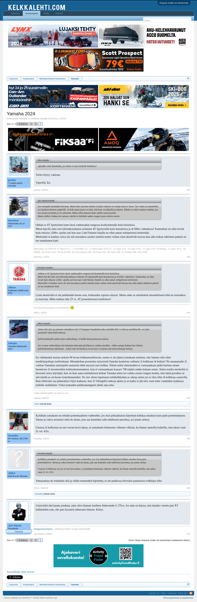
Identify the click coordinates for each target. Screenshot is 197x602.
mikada (12, 343)
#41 (188, 190)
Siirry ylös (183, 593)
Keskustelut (32, 13)
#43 (188, 313)
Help (163, 593)
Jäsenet (59, 13)
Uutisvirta (15, 13)
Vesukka (13, 435)
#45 (188, 438)
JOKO (11, 473)
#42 (188, 257)
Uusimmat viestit (35, 18)
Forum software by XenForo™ (30, 598)
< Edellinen (22, 124)
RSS (190, 593)
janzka (12, 180)
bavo (37, 404)
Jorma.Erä (53, 118)
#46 (188, 488)
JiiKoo (12, 287)
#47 (188, 534)
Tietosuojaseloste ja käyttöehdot (178, 598)
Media (46, 13)
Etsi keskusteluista (15, 18)
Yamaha (23, 118)
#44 (188, 398)
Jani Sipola (14, 525)
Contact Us (154, 593)
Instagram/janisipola (43, 529)
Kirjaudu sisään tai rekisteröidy (174, 3)
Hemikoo (13, 220)
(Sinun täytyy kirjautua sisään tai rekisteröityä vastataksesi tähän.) (159, 540)
